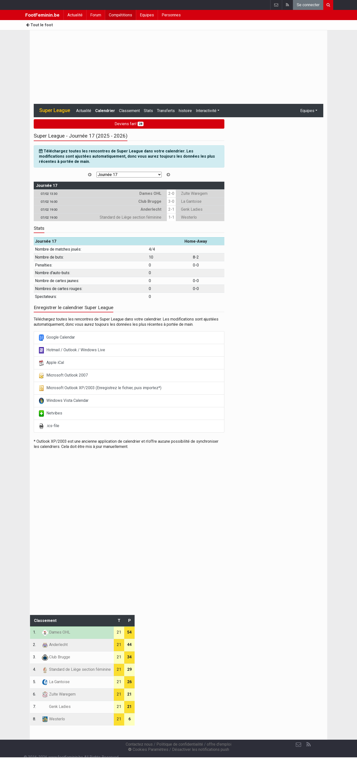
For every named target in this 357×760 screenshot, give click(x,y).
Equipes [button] (307, 110)
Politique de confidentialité (179, 744)
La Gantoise (191, 201)
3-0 (171, 201)
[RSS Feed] (308, 745)
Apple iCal (51, 363)
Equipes (147, 15)
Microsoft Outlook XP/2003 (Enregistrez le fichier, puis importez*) (100, 388)
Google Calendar (57, 337)
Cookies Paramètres (148, 749)
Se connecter (308, 4)
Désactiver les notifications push (200, 749)
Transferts (166, 110)
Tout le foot (39, 25)
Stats (148, 110)
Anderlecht (151, 209)
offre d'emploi (219, 744)
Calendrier (105, 110)
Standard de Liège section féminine (130, 217)
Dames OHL (150, 193)
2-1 (171, 209)
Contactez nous (139, 744)
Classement (129, 110)
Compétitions (120, 15)
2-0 (171, 193)
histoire (185, 110)
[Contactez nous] (298, 745)
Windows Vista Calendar (64, 401)
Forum (95, 15)
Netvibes (50, 413)
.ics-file (49, 426)
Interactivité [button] (206, 110)
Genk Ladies (192, 209)
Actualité (75, 15)
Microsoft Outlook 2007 (63, 375)
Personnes (171, 15)
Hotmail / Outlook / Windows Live (72, 350)
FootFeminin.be (42, 15)
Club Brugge (149, 201)
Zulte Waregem (194, 193)
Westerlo (189, 217)
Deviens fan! (129, 123)
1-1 (171, 217)
